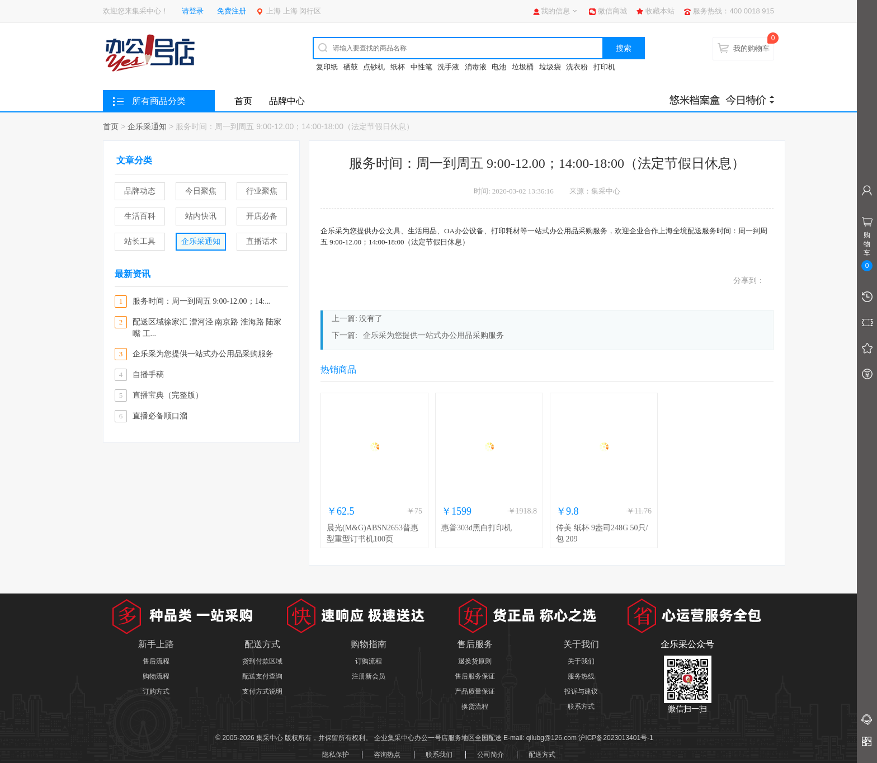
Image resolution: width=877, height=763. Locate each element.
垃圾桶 (523, 67)
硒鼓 (350, 67)
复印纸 (327, 67)
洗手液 (448, 67)
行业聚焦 (261, 191)
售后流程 (156, 661)
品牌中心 (287, 101)
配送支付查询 (262, 676)
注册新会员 (368, 676)
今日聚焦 (200, 191)
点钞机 (374, 67)
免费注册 (231, 11)
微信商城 (612, 11)
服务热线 (581, 676)
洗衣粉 (577, 67)
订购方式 (156, 691)
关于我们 (581, 661)
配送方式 (542, 755)
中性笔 (421, 67)
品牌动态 (139, 191)
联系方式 (581, 706)
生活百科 (139, 216)
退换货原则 (475, 661)
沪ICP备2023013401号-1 (615, 738)
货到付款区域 (262, 661)
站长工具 (139, 241)
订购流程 (368, 661)
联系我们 (439, 755)
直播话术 (261, 241)
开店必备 (261, 216)
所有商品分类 (159, 101)
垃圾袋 (550, 67)
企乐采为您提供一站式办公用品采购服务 (433, 335)
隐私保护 (335, 755)
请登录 (193, 11)
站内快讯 (200, 216)
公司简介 (490, 755)
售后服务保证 (475, 676)
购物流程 (156, 676)
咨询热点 (387, 755)
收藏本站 (660, 11)
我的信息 (555, 11)
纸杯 (397, 67)
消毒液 (476, 67)
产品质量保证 (475, 691)
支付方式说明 (262, 691)
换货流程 (474, 706)
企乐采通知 (147, 126)
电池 (499, 67)
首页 (243, 101)
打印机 (604, 67)
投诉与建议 (581, 691)
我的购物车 (751, 48)
